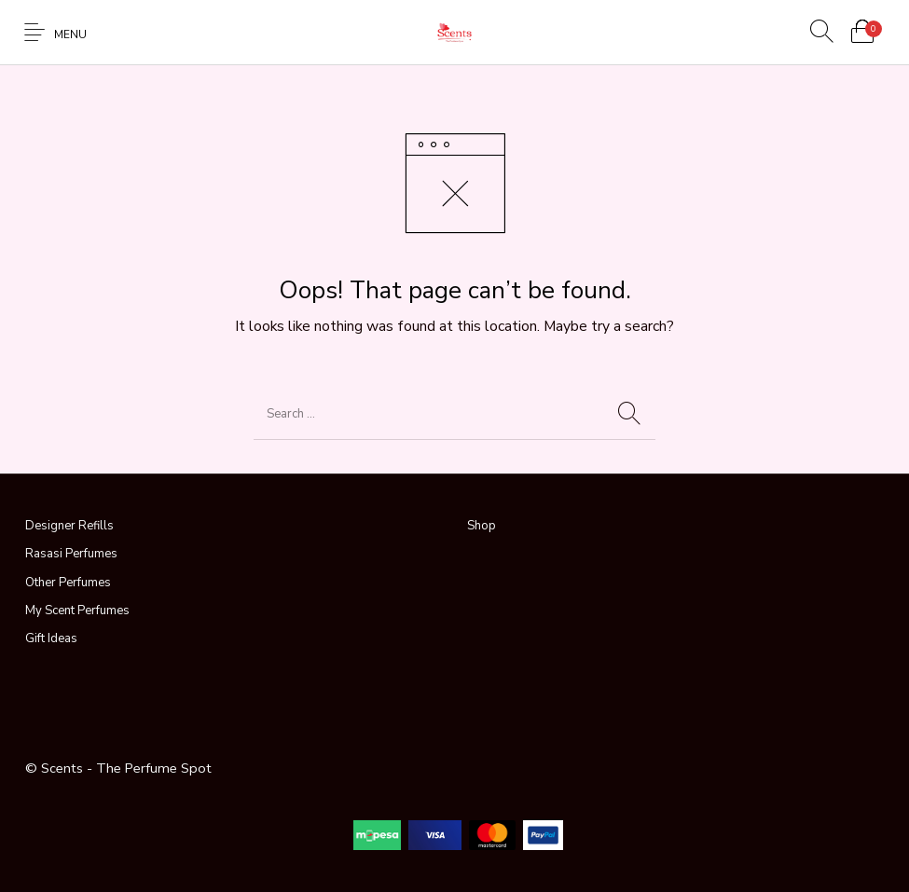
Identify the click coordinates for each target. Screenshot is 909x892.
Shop (481, 525)
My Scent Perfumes (77, 610)
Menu (70, 34)
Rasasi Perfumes (71, 553)
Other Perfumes (68, 582)
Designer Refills (69, 525)
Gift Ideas (51, 638)
